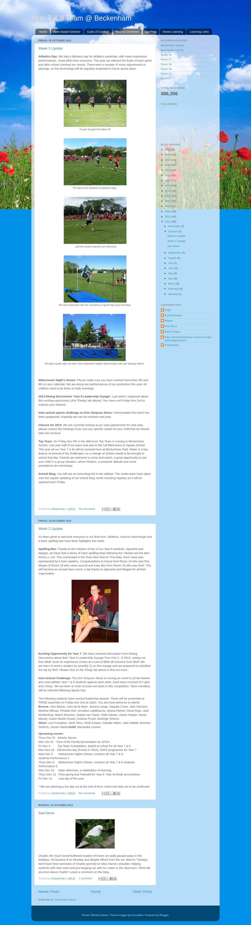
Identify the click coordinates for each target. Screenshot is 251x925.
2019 (168, 185)
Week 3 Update (50, 48)
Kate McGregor (174, 315)
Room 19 (166, 68)
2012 (168, 221)
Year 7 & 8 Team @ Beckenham (81, 18)
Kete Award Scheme (67, 31)
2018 (168, 190)
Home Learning (173, 31)
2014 (168, 211)
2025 (168, 154)
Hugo (168, 309)
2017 (168, 195)
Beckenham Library (172, 50)
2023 (168, 165)
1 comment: (86, 878)
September (175, 252)
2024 (168, 159)
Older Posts (142, 892)
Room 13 (166, 73)
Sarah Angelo (173, 331)
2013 (168, 216)
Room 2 (165, 78)
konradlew (137, 915)
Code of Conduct (98, 31)
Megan (169, 320)
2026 (168, 149)
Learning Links (199, 31)
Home (43, 31)
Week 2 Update (50, 529)
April (171, 278)
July (171, 263)
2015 (168, 206)
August (172, 257)
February (173, 288)
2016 (168, 201)
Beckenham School (172, 45)
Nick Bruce (171, 326)
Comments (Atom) (65, 899)
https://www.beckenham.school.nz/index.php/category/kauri (188, 339)
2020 (168, 180)
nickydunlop (172, 344)
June (171, 268)
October (173, 231)
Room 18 (166, 64)
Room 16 (166, 54)
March (172, 283)
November (174, 226)
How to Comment (127, 31)
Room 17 (166, 59)
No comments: (87, 508)
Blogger (164, 915)
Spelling (151, 31)
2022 (168, 170)
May (171, 273)
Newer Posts (48, 892)
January (173, 294)
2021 (168, 175)
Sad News (46, 813)
